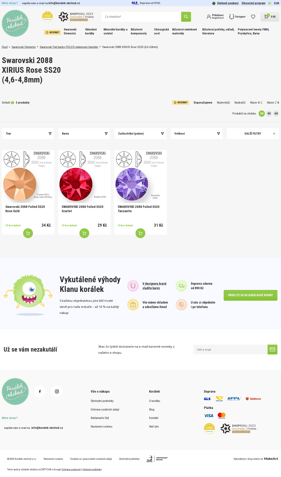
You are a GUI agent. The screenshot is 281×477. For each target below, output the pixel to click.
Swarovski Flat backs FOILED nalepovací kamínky (69, 47)
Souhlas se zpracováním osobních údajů (91, 459)
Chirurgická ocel (161, 31)
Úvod (5, 47)
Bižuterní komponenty (139, 31)
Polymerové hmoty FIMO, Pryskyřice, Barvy (253, 31)
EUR (276, 3)
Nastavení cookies (101, 426)
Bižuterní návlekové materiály (184, 31)
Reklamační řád (100, 418)
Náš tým (154, 426)
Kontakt (153, 418)
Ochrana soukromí (71, 469)
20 (261, 113)
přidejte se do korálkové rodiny (250, 295)
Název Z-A (273, 102)
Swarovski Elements (70, 31)
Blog (151, 409)
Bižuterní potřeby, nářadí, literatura (218, 31)
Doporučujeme (203, 102)
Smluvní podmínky (92, 469)
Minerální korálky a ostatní (115, 31)
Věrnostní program (253, 3)
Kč (269, 3)
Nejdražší (240, 102)
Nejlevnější (223, 102)
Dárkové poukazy (225, 3)
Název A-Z (256, 102)
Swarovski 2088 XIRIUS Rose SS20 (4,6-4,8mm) (130, 47)
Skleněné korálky (91, 31)
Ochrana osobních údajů (105, 409)
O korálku (154, 401)
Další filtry (253, 133)
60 (276, 113)
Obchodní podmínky (102, 401)
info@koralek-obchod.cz (64, 3)
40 (269, 113)
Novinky (52, 32)
